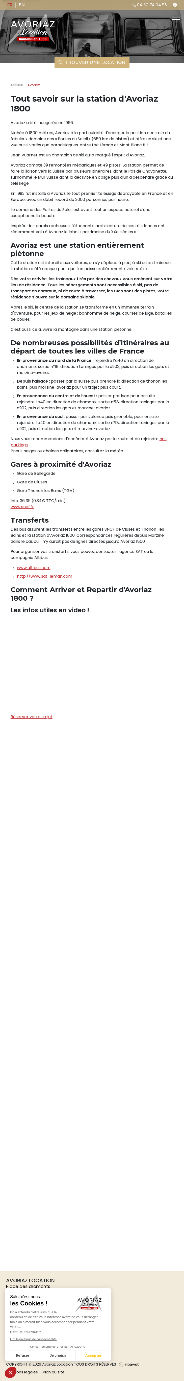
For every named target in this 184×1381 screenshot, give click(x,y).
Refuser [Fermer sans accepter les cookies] (22, 1355)
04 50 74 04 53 (149, 5)
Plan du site (54, 1372)
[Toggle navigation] (175, 17)
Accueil (17, 85)
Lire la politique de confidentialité (33, 1339)
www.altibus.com (33, 568)
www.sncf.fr (22, 507)
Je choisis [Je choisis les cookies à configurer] (58, 1355)
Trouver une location (92, 62)
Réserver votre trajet (31, 717)
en (22, 5)
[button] (11, 1372)
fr (10, 5)
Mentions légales (22, 1372)
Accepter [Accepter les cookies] (93, 1355)
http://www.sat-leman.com (44, 576)
